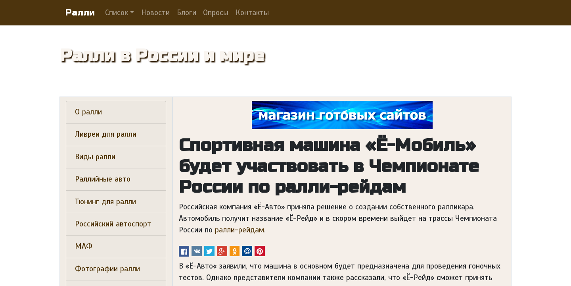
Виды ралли (95, 157)
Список (116, 12)
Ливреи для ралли (105, 134)
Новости (155, 12)
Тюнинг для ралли (105, 202)
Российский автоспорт (113, 224)
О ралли (88, 112)
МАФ (83, 246)
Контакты (252, 12)
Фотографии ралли (107, 269)
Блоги (186, 12)
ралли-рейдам (239, 230)
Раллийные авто (102, 179)
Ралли (80, 13)
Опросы (215, 12)
